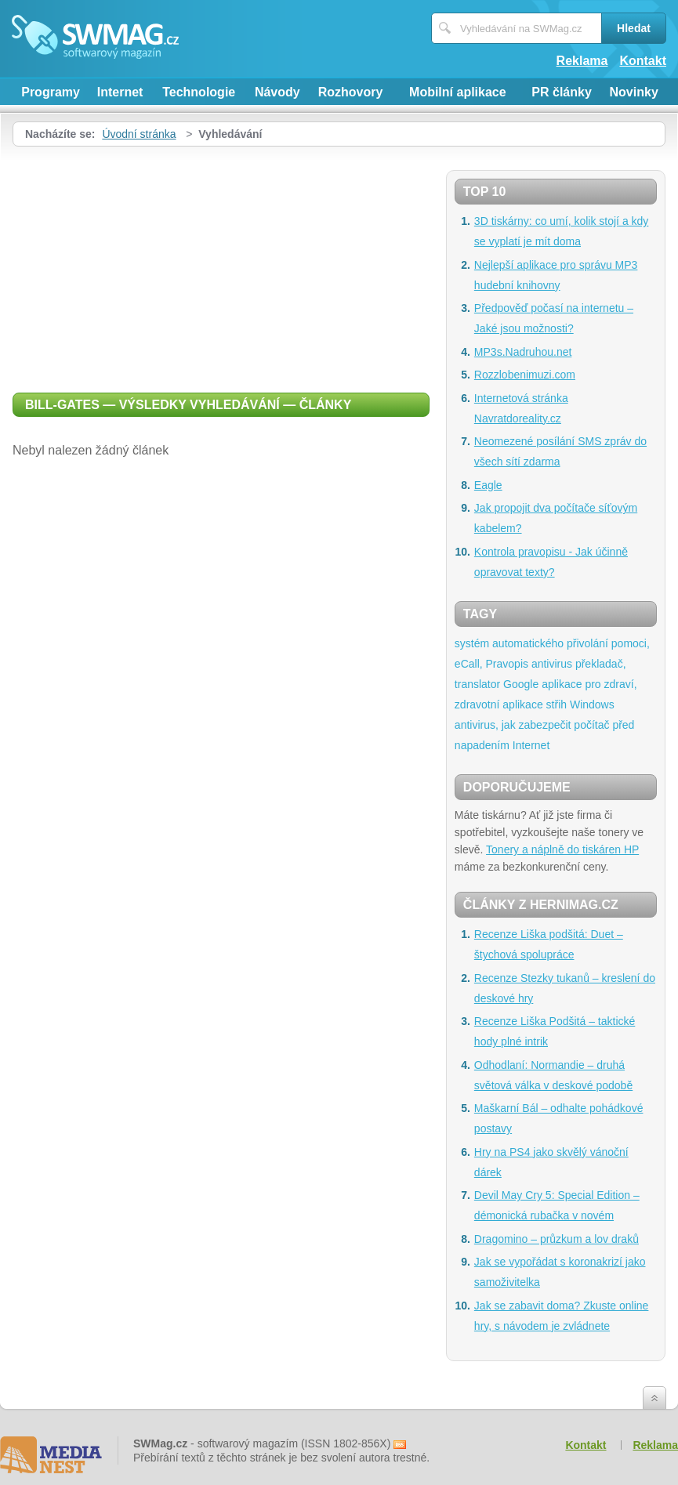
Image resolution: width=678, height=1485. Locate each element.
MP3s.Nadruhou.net (523, 352)
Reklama (582, 60)
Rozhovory (350, 92)
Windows (592, 704)
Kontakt (642, 60)
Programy (50, 92)
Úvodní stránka (139, 134)
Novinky (634, 92)
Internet (120, 92)
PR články (561, 92)
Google (520, 684)
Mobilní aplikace (457, 92)
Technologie (198, 92)
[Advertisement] (221, 264)
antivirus (551, 663)
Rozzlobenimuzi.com (524, 374)
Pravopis (507, 663)
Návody (277, 92)
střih (556, 704)
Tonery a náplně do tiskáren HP (562, 849)
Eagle (488, 485)
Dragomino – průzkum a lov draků (556, 1239)
